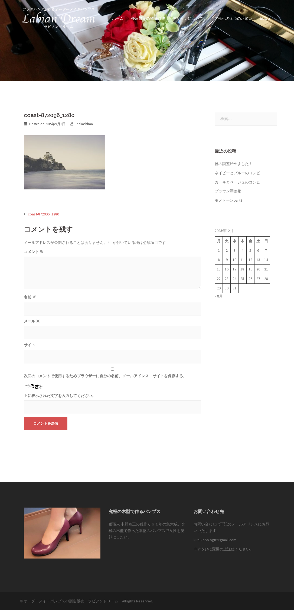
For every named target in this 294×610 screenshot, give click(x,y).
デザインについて (188, 18)
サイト (29, 345)
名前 (30, 297)
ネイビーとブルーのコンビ (237, 172)
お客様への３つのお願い (231, 18)
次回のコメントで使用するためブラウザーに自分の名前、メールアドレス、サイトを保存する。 (105, 375)
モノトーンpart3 (228, 200)
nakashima (85, 124)
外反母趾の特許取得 (148, 18)
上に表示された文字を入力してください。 (60, 395)
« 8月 (219, 296)
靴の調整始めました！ (234, 163)
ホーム (117, 18)
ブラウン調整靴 (228, 191)
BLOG (265, 18)
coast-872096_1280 (43, 214)
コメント (34, 251)
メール (32, 321)
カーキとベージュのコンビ (237, 182)
